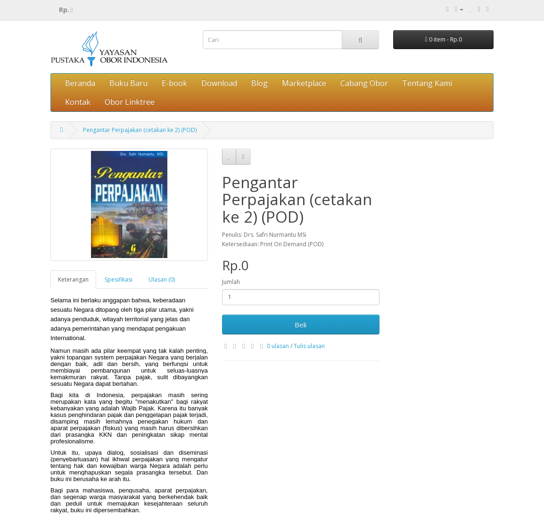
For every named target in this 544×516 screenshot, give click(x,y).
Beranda (80, 83)
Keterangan (73, 279)
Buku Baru (128, 83)
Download (219, 83)
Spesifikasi (118, 279)
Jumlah (231, 282)
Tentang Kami (427, 83)
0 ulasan (278, 346)
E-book (174, 83)
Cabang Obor (364, 83)
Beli (300, 324)
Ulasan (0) (161, 279)
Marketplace (304, 83)
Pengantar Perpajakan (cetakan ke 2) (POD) (140, 130)
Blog (259, 83)
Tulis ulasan (309, 346)
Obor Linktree (130, 102)
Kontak (78, 102)
